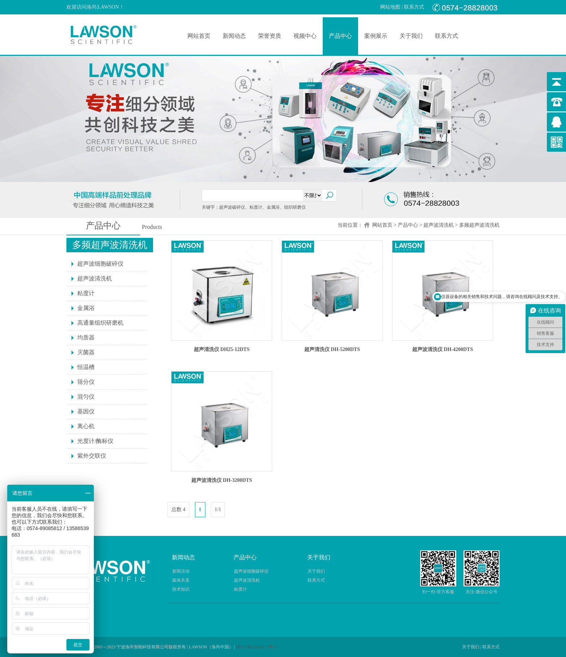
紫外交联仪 (91, 456)
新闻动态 (234, 36)
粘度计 (86, 293)
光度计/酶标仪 (95, 441)
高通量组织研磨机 (100, 323)
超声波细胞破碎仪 (100, 264)
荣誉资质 (269, 36)
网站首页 (198, 36)
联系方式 (414, 7)
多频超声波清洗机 (479, 225)
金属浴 (86, 308)
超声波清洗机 (438, 225)
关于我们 (411, 36)
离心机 (86, 426)
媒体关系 (181, 580)
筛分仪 (86, 382)
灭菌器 (86, 352)
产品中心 (340, 36)
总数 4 (178, 509)
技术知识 (181, 589)
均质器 (86, 337)
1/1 (218, 509)
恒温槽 (86, 367)
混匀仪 (86, 397)
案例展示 (375, 36)
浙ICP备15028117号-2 (256, 646)
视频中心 (305, 36)
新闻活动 (181, 571)
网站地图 (390, 7)
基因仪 (86, 411)
